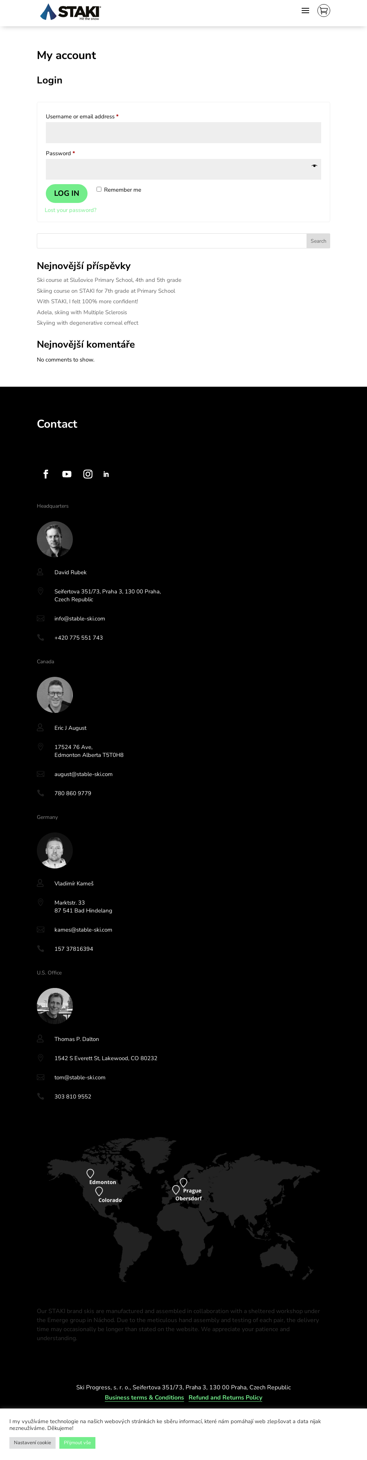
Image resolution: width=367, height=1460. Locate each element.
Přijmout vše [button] (77, 1442)
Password (71, 152)
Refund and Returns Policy (225, 1397)
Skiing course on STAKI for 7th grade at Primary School (106, 291)
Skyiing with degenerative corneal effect (87, 323)
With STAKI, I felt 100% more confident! (87, 301)
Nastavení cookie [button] (32, 1442)
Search (318, 241)
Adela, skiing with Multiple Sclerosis (82, 312)
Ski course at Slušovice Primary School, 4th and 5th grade (109, 280)
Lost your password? (71, 210)
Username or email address (93, 115)
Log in (66, 193)
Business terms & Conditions (144, 1397)
